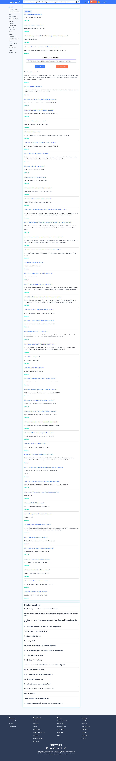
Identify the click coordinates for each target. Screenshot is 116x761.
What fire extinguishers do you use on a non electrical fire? (41, 609)
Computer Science (38, 738)
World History (36, 729)
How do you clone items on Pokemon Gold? (36, 698)
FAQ (58, 735)
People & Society (13, 43)
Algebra (35, 721)
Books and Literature (14, 19)
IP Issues (83, 738)
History (10, 32)
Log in (104, 2)
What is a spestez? (29, 641)
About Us (83, 721)
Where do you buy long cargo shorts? (35, 655)
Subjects (11, 7)
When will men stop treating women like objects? (38, 674)
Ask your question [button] (61, 66)
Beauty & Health (13, 16)
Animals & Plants (13, 9)
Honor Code (60, 723)
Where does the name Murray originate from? (37, 684)
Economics (36, 741)
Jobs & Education (13, 36)
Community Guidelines (63, 721)
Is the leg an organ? (29, 693)
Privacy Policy (84, 729)
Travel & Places (12, 52)
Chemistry (35, 723)
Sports (10, 50)
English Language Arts (39, 732)
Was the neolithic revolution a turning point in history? (40, 646)
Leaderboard (12, 721)
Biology (35, 726)
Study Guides (60, 729)
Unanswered (12, 726)
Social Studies (12, 48)
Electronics (11, 23)
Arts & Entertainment (14, 12)
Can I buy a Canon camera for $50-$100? (35, 631)
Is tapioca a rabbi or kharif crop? (33, 679)
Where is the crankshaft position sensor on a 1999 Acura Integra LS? (43, 703)
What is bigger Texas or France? (33, 660)
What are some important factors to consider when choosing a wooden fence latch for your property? (51, 614)
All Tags (11, 723)
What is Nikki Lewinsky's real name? (34, 670)
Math (10, 41)
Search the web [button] (40, 66)
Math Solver (60, 732)
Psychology (36, 735)
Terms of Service (85, 726)
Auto (10, 14)
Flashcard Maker (61, 726)
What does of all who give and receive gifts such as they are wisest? (43, 650)
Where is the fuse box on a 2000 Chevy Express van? (39, 689)
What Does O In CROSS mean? (32, 636)
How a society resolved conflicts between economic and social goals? (44, 665)
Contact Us (84, 723)
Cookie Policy (84, 735)
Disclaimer (84, 732)
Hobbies (11, 34)
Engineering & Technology (12, 26)
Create (93, 2)
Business (11, 21)
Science (11, 45)
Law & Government (14, 38)
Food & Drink (12, 29)
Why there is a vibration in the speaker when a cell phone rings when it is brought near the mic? (50, 621)
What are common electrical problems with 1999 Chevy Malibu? (42, 626)
